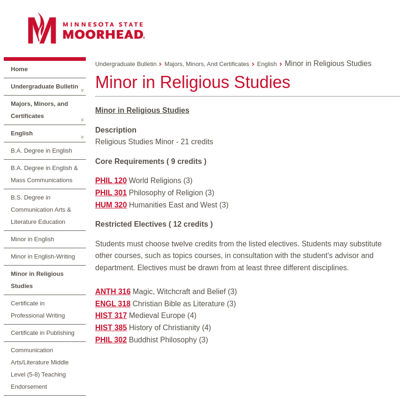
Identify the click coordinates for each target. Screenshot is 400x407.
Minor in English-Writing (43, 256)
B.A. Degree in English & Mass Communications (44, 174)
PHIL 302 (111, 340)
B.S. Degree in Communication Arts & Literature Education (41, 209)
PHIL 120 (111, 181)
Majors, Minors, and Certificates (39, 109)
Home (19, 69)
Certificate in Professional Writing (38, 309)
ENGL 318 (112, 304)
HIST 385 (111, 328)
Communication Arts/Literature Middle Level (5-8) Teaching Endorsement (40, 368)
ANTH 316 (113, 292)
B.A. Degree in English (41, 150)
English (22, 133)
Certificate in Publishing (43, 332)
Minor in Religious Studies (37, 279)
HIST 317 (111, 315)
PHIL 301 (111, 193)
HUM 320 (111, 205)
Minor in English (32, 239)
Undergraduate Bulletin (44, 86)
